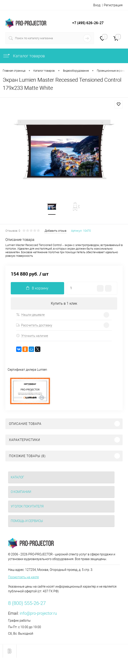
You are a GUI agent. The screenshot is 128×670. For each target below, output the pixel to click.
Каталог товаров (24, 56)
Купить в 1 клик (64, 303)
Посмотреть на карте (23, 577)
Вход (96, 5)
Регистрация (113, 5)
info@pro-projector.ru (38, 613)
